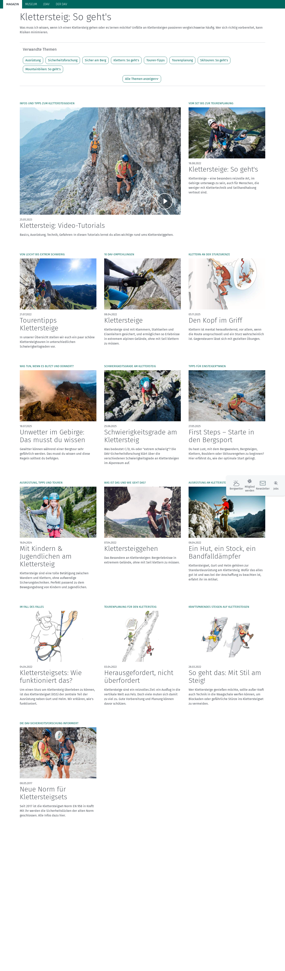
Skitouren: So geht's (214, 75)
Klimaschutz (102, 16)
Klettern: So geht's (126, 75)
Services (260, 15)
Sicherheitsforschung (62, 75)
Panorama (240, 15)
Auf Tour (66, 16)
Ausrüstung (33, 75)
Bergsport (47, 16)
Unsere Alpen (126, 16)
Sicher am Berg (95, 75)
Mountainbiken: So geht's (43, 84)
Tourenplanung (182, 75)
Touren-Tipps (155, 75)
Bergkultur (149, 16)
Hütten (83, 16)
